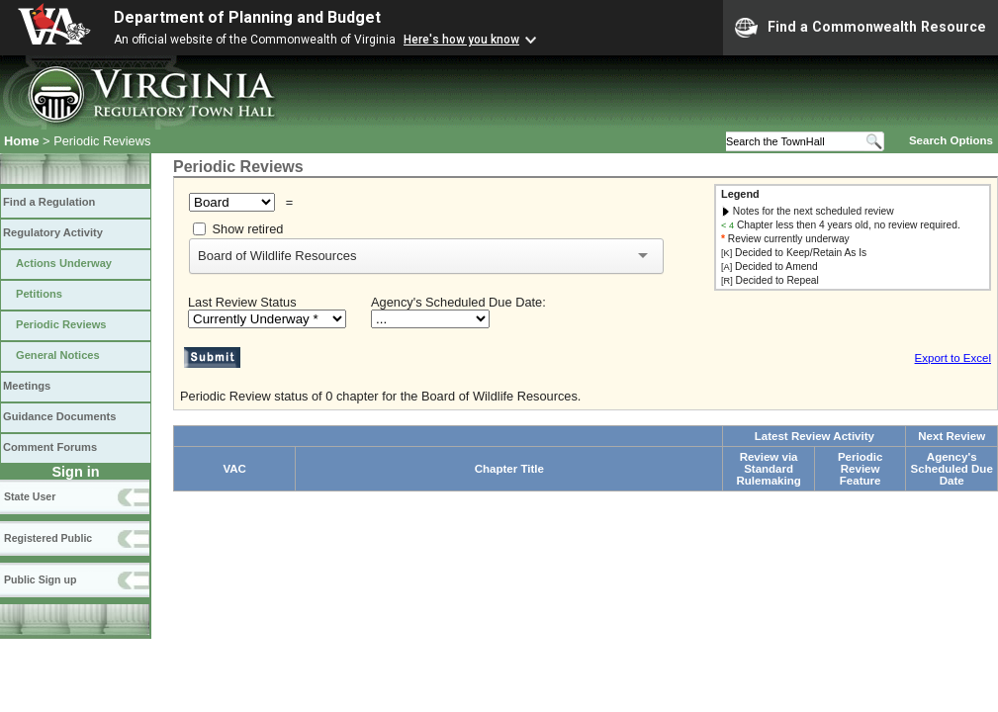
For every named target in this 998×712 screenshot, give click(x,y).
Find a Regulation (49, 202)
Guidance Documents (59, 416)
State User (29, 496)
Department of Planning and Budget (247, 17)
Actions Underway (64, 263)
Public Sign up (40, 579)
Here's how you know (461, 39)
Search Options (951, 140)
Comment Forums (50, 447)
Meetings (26, 386)
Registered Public (48, 538)
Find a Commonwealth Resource (860, 28)
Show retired (248, 229)
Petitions (39, 294)
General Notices (58, 355)
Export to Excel (953, 358)
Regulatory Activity (53, 232)
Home (22, 141)
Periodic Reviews (61, 324)
